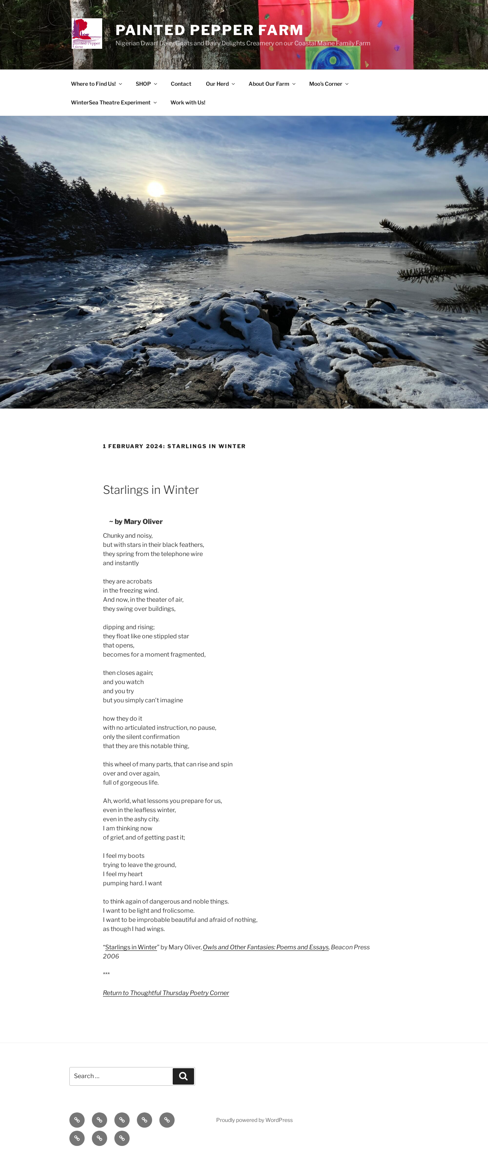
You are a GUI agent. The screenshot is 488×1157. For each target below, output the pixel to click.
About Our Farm (273, 83)
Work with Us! (187, 102)
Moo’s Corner (329, 83)
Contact (181, 83)
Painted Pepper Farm (210, 30)
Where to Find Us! (97, 83)
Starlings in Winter (131, 947)
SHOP (147, 83)
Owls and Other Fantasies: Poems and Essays (266, 947)
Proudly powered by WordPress (254, 1120)
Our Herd (221, 83)
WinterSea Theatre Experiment (114, 102)
